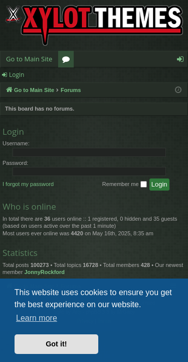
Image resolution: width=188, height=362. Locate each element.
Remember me (124, 184)
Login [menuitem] (182, 60)
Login (16, 74)
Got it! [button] (56, 344)
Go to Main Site (29, 58)
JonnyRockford (44, 272)
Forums (68, 60)
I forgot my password (28, 184)
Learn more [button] (36, 318)
